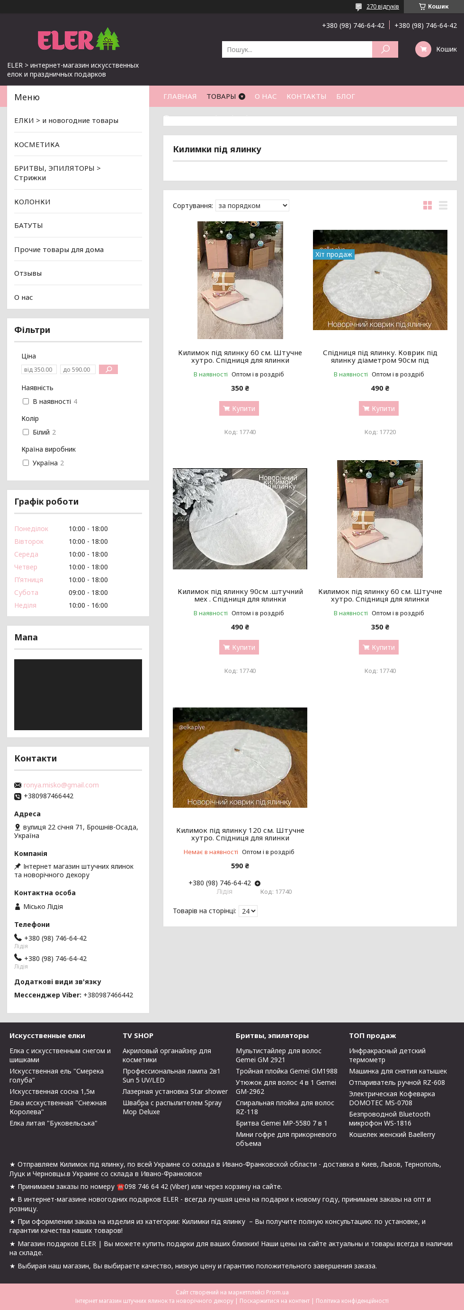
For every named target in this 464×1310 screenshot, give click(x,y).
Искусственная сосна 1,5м (52, 1091)
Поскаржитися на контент (275, 1301)
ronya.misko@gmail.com (61, 785)
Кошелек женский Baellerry (392, 1134)
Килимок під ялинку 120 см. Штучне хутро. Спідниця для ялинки (240, 833)
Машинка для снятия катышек (398, 1070)
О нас (23, 297)
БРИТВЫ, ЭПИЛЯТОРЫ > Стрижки (57, 172)
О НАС (266, 96)
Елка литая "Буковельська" (53, 1122)
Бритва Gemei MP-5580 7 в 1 (282, 1122)
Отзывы (28, 273)
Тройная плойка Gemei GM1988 (287, 1070)
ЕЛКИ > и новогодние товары (66, 120)
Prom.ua (277, 1292)
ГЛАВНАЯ (180, 96)
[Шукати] (385, 49)
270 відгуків (382, 6)
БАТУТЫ (28, 225)
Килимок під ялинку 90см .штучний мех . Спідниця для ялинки (240, 595)
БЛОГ (345, 96)
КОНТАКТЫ (306, 96)
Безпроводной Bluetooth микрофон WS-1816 (389, 1118)
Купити (243, 408)
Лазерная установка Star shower (175, 1091)
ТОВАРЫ (221, 96)
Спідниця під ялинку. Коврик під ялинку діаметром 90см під (380, 356)
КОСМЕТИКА (37, 144)
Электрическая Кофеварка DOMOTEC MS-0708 (392, 1098)
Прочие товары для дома (59, 249)
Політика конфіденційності (352, 1301)
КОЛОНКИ (32, 201)
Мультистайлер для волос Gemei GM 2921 (278, 1055)
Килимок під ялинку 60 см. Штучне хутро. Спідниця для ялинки (240, 356)
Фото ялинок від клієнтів (207, 117)
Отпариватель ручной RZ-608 (397, 1082)
